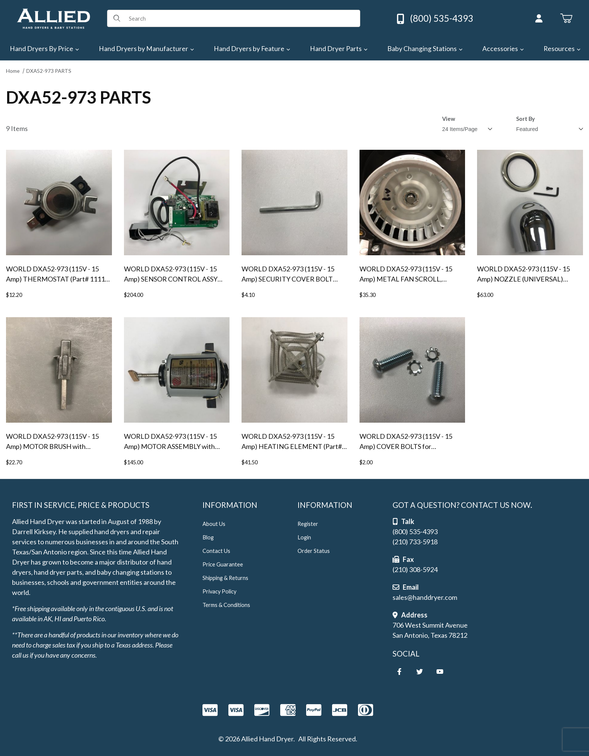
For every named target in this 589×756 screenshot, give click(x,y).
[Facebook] (399, 671)
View (448, 119)
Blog (208, 537)
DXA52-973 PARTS (48, 71)
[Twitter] (419, 671)
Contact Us (216, 551)
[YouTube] (440, 671)
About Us (213, 524)
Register (308, 524)
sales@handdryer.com (425, 597)
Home (13, 71)
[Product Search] (241, 18)
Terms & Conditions (226, 605)
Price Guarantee (222, 564)
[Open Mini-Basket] (566, 18)
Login (304, 537)
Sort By (525, 119)
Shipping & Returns (225, 578)
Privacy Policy (219, 591)
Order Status (314, 551)
